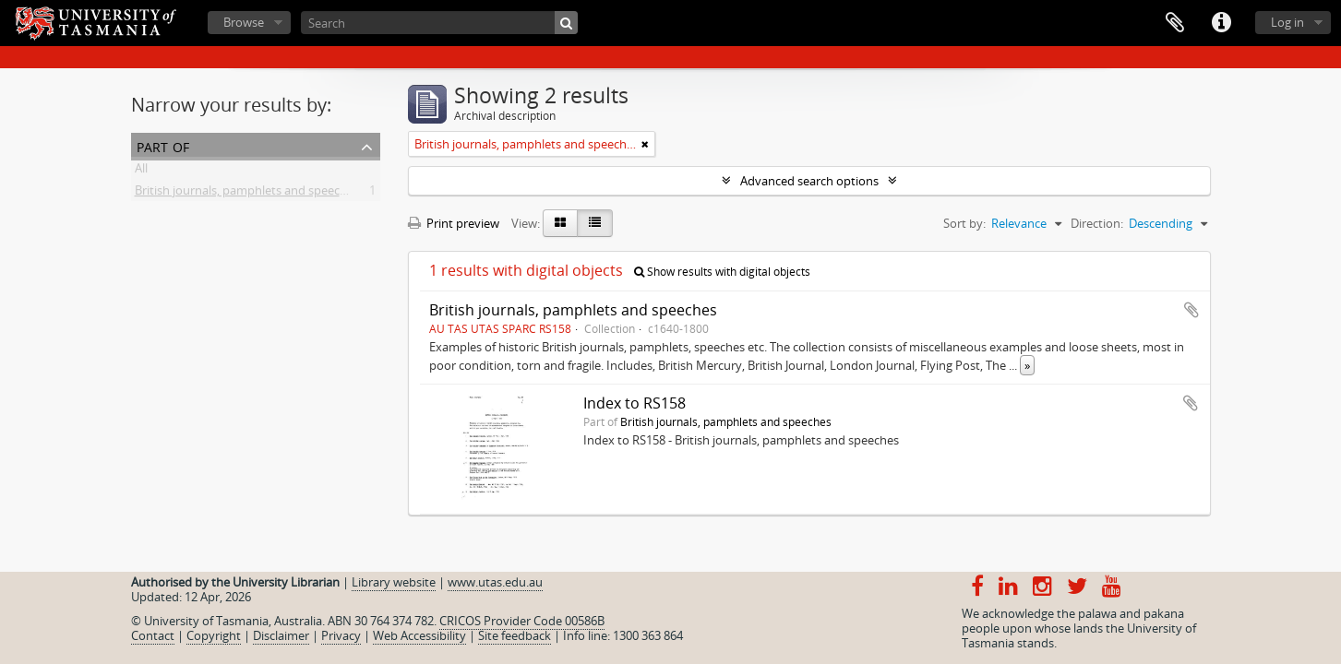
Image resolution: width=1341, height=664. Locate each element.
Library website (394, 582)
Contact (152, 635)
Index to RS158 (634, 403)
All (141, 171)
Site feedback (514, 635)
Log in (1287, 22)
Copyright (213, 635)
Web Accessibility (419, 635)
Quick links (1221, 23)
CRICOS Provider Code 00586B (522, 620)
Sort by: (964, 223)
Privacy (341, 635)
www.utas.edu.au (495, 582)
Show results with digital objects (722, 271)
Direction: (1097, 223)
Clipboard (1175, 23)
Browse (243, 22)
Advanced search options (809, 180)
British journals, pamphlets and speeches (247, 193)
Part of (163, 145)
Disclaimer (281, 635)
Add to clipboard (1191, 310)
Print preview (453, 223)
